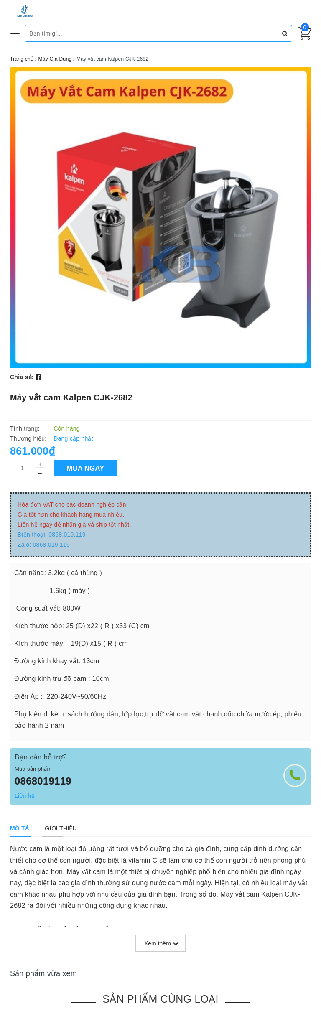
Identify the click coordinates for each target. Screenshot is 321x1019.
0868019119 (43, 781)
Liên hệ (25, 795)
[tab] (19, 828)
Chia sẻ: (22, 377)
